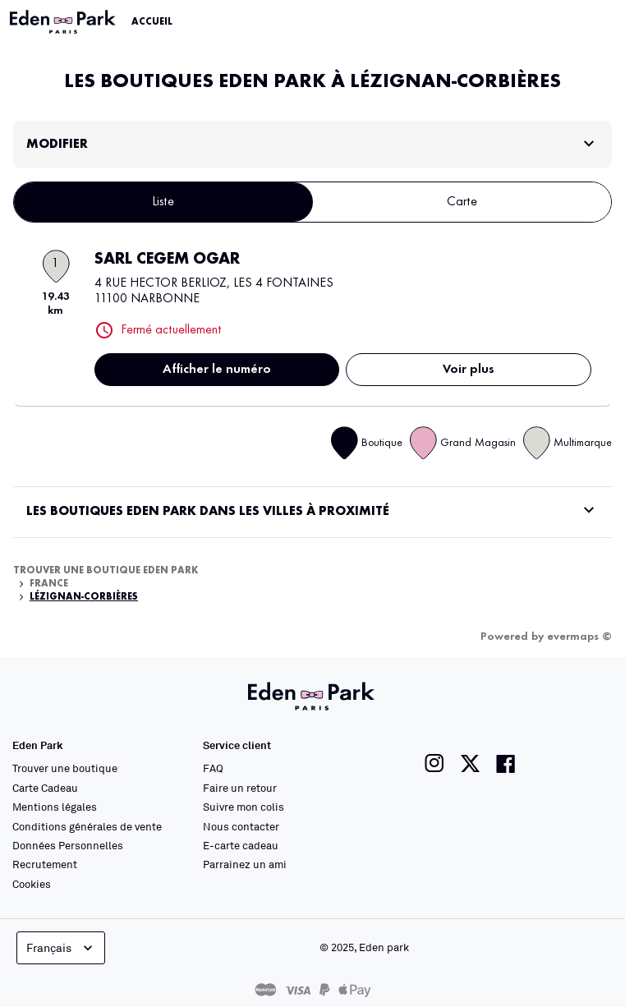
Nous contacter (241, 826)
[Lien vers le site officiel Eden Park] (64, 22)
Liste (163, 202)
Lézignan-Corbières (84, 597)
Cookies (31, 883)
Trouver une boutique (64, 768)
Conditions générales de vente (87, 826)
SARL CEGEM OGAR (167, 259)
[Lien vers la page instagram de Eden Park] (434, 763)
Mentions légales (54, 806)
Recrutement (44, 864)
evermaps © (579, 636)
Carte (462, 202)
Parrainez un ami (245, 864)
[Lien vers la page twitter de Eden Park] (470, 763)
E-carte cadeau (240, 845)
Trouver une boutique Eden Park (106, 571)
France (49, 584)
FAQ (213, 768)
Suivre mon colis (243, 806)
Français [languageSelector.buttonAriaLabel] (61, 948)
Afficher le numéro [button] (217, 369)
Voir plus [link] (468, 369)
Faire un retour (240, 787)
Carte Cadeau (45, 787)
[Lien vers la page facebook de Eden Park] (506, 763)
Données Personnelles (67, 845)
